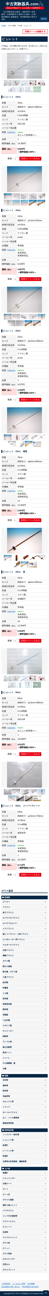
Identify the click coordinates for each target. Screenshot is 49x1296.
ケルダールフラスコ (11, 945)
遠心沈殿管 (7, 1047)
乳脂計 (5, 1156)
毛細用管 (6, 1096)
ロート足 (6, 1194)
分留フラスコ (8, 950)
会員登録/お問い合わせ (10, 1287)
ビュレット (7, 1227)
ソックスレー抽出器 (11, 1134)
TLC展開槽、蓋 (9, 1063)
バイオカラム (8, 1210)
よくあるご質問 (19, 1284)
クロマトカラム (9, 1221)
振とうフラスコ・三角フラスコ (15, 934)
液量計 (5, 1173)
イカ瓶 (5, 993)
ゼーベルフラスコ (10, 1112)
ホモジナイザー (9, 1259)
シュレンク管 (8, 1140)
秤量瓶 (5, 988)
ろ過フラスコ (8, 977)
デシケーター (8, 1031)
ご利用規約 (5, 1284)
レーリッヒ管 (8, 1151)
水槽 (4, 1069)
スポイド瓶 (7, 1025)
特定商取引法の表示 (30, 1287)
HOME (3, 26)
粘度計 (5, 1145)
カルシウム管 (8, 1101)
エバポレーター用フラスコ (14, 939)
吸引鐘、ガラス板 (10, 972)
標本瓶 (5, 1009)
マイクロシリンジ (10, 1237)
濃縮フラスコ (8, 955)
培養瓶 (5, 1015)
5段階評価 (11, 132)
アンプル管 (7, 1042)
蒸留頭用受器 (8, 1123)
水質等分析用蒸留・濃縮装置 (14, 1161)
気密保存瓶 (7, 1004)
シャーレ (6, 1058)
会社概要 (31, 1284)
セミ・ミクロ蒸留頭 (11, 1118)
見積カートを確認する (35, 31)
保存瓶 (5, 999)
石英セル (6, 1264)
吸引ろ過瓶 (7, 966)
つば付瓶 (6, 1020)
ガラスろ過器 (8, 1200)
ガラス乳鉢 (7, 1254)
